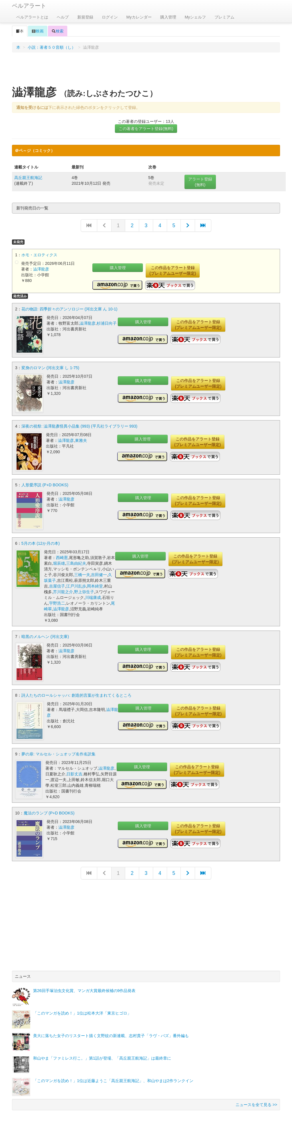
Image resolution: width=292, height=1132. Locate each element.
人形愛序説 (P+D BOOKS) (44, 484)
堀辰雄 (59, 562)
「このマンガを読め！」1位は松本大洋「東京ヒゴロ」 (82, 1012)
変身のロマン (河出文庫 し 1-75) (50, 367)
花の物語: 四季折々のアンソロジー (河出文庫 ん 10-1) (69, 309)
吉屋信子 (57, 585)
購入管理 (168, 17)
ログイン (110, 17)
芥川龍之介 (63, 591)
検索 (58, 31)
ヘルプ (63, 17)
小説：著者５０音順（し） (52, 47)
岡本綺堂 (95, 585)
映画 (38, 31)
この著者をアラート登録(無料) (146, 128)
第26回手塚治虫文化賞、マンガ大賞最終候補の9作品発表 (84, 989)
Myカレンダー (139, 17)
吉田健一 (99, 574)
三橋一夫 (82, 574)
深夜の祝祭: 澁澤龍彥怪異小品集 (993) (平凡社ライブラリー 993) (79, 426)
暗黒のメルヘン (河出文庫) (45, 636)
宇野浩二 (57, 602)
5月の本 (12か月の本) (40, 542)
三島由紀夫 (76, 562)
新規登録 (85, 17)
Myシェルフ (195, 17)
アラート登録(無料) (200, 182)
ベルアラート (29, 6)
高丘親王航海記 (28, 177)
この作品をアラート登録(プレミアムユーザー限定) (172, 270)
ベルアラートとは (32, 17)
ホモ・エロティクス (39, 255)
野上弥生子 (84, 591)
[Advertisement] (146, 71)
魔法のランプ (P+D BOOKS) (49, 812)
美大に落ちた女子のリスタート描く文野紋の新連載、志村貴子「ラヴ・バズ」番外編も (111, 1034)
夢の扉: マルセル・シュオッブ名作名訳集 (58, 753)
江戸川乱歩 (76, 585)
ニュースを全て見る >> (256, 1103)
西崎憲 (62, 557)
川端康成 (93, 597)
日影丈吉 (74, 773)
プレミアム (224, 17)
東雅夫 (81, 440)
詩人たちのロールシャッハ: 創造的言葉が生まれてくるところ (76, 694)
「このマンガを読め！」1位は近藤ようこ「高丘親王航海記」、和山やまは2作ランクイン (113, 1079)
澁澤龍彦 (41, 269)
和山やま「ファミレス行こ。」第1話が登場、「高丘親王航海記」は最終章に (102, 1057)
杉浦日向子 (107, 323)
